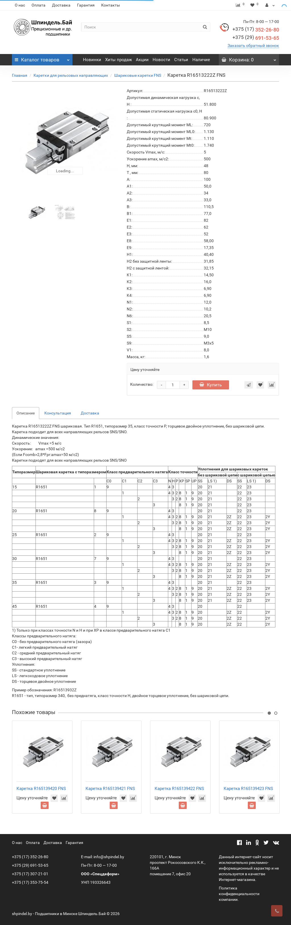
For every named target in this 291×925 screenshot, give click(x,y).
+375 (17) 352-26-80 (30, 857)
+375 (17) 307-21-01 (30, 874)
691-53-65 (255, 38)
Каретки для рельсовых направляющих (71, 75)
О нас (20, 5)
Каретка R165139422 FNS (179, 788)
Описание (25, 413)
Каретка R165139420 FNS (41, 788)
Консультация (57, 413)
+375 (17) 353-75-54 (30, 882)
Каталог (42, 58)
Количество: (141, 384)
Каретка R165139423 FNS (248, 788)
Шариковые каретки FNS (137, 75)
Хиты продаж (118, 59)
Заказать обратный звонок (253, 45)
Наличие (201, 59)
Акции (142, 59)
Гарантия (86, 5)
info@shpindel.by (108, 857)
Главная (19, 75)
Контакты (110, 5)
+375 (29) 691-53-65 (30, 865)
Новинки (92, 59)
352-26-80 (255, 30)
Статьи (181, 59)
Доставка (61, 5)
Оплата (38, 5)
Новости (161, 59)
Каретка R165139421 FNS (110, 788)
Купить (210, 384)
